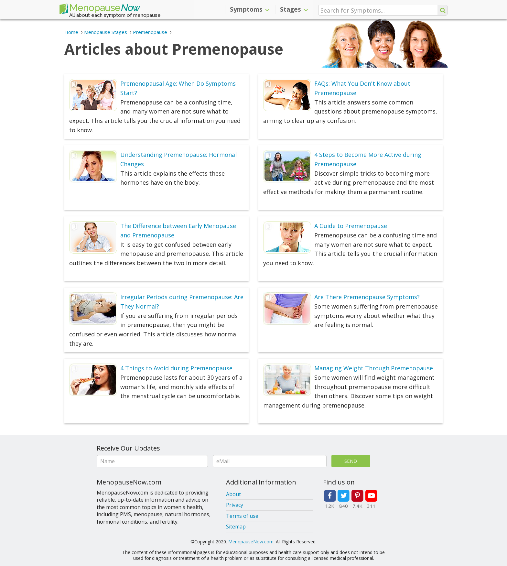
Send (350, 461)
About (233, 494)
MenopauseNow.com (251, 542)
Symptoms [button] (250, 9)
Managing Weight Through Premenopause (373, 368)
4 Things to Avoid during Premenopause (176, 368)
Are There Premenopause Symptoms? (367, 297)
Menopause (99, 9)
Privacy (234, 504)
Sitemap (236, 526)
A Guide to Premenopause (350, 226)
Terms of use (242, 515)
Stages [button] (294, 9)
